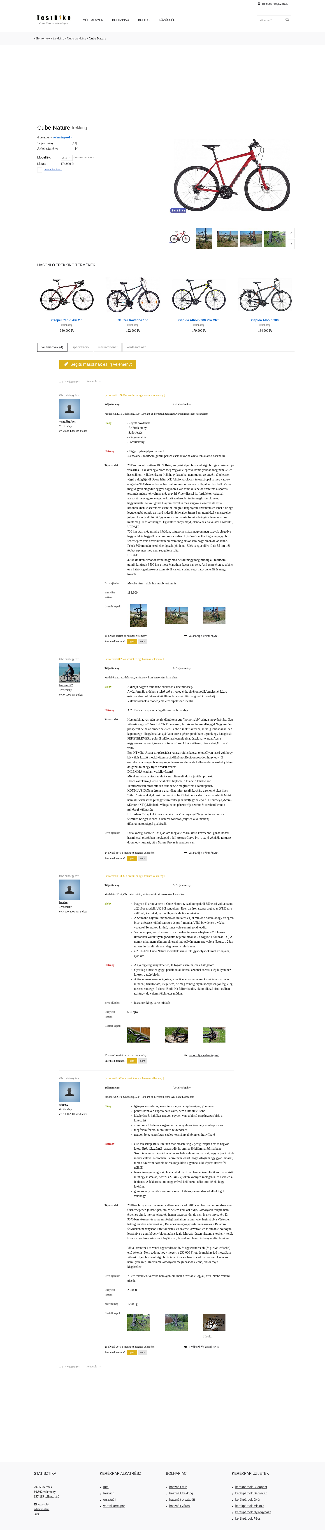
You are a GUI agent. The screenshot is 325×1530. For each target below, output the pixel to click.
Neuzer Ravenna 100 (133, 320)
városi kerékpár (112, 1506)
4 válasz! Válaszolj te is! (204, 1347)
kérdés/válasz (136, 347)
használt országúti (180, 1499)
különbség (66, 324)
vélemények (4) (52, 347)
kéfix (36, 1514)
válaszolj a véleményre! (204, 636)
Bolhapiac (122, 20)
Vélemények (94, 20)
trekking (58, 38)
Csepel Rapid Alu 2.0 (66, 320)
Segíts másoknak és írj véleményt (98, 364)
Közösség (169, 20)
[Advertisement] (162, 82)
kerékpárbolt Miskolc (248, 1506)
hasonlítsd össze (53, 169)
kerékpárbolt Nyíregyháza (252, 1512)
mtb (104, 1487)
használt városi (178, 1506)
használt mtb (176, 1487)
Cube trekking (76, 38)
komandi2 (66, 685)
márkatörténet (107, 347)
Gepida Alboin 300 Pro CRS (198, 320)
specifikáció (80, 347)
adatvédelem (41, 1509)
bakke (63, 902)
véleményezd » (62, 137)
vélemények (42, 38)
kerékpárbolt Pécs (246, 1518)
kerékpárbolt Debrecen (249, 1493)
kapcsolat (41, 1504)
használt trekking (179, 1493)
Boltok (145, 20)
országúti (108, 1499)
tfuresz (64, 1104)
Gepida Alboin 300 (265, 320)
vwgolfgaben (67, 421)
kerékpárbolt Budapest (249, 1487)
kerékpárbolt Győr (246, 1499)
